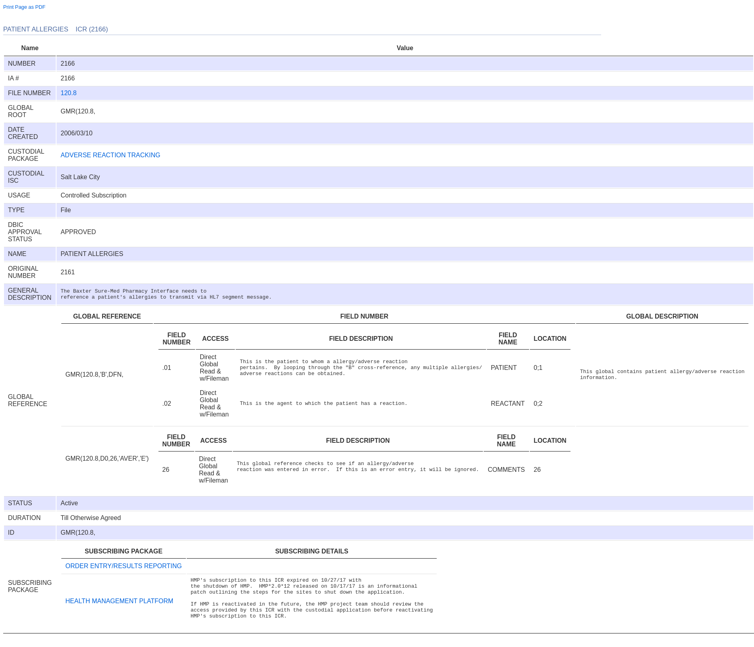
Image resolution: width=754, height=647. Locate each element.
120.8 (68, 93)
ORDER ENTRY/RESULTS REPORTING (123, 566)
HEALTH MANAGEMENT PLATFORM (119, 605)
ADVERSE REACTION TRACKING (110, 155)
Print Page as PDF (24, 7)
